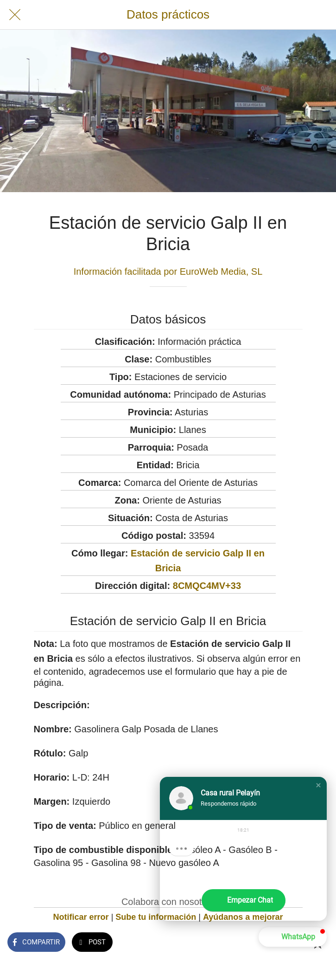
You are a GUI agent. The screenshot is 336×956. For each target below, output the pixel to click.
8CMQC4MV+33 (207, 586)
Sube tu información (155, 917)
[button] (318, 785)
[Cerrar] (14, 14)
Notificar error (81, 917)
